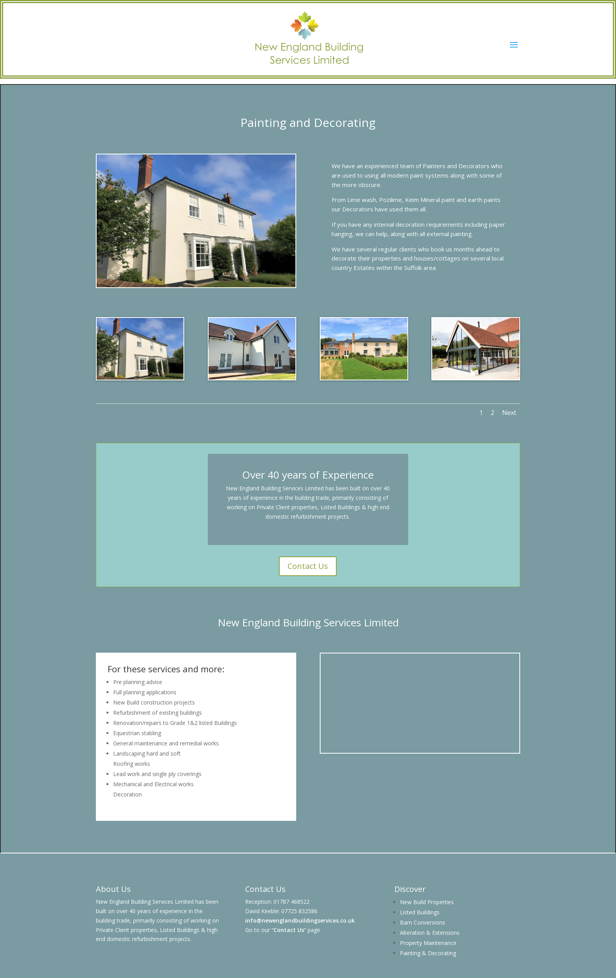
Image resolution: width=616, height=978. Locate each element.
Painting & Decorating (428, 953)
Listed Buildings (420, 912)
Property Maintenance (428, 943)
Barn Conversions (422, 922)
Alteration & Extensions (430, 932)
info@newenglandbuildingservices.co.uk (300, 920)
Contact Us (308, 566)
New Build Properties (427, 902)
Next (509, 412)
